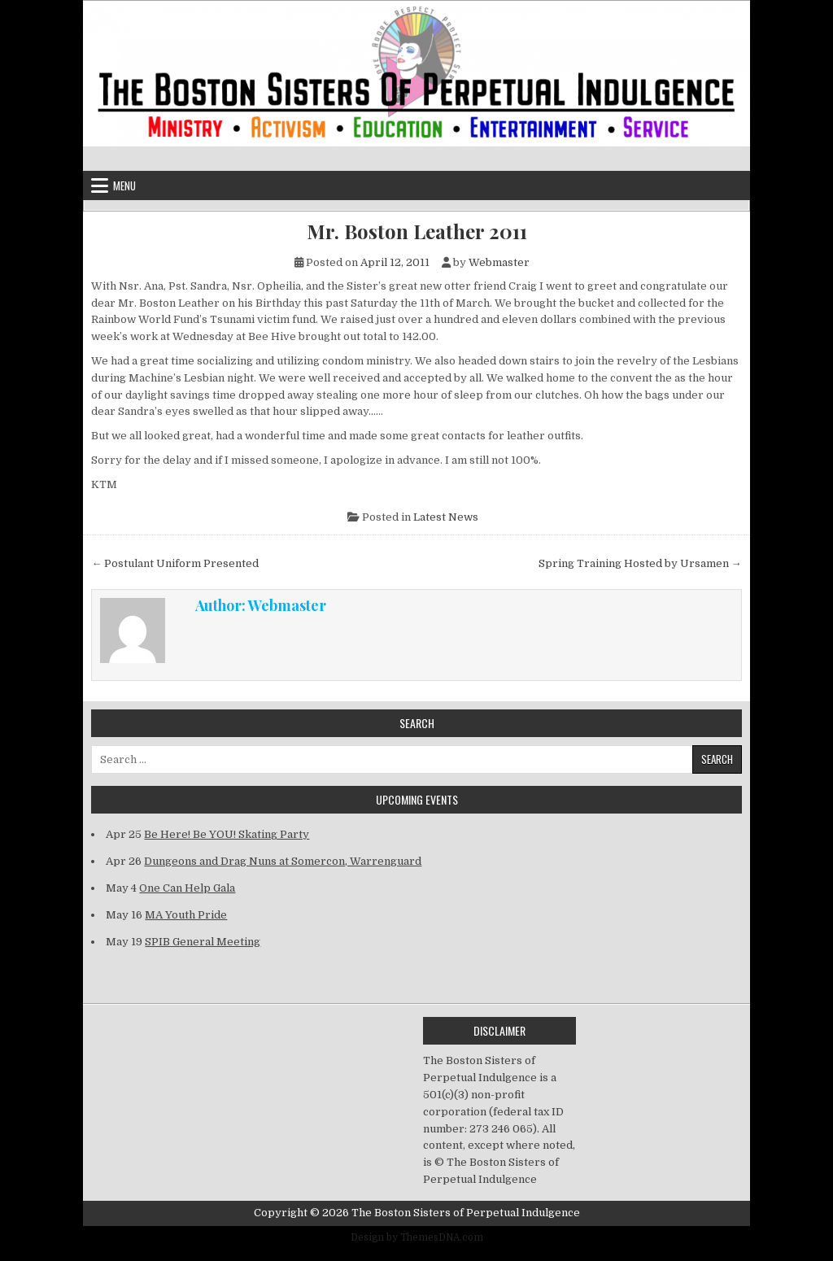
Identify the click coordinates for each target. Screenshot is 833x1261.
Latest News (445, 517)
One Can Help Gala (187, 888)
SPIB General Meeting (202, 942)
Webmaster (499, 262)
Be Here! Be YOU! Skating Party (226, 834)
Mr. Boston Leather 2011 (417, 231)
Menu (124, 185)
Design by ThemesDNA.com (417, 1237)
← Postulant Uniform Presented (175, 563)
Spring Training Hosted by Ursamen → (640, 563)
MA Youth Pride (186, 915)
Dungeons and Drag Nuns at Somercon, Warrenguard (282, 861)
